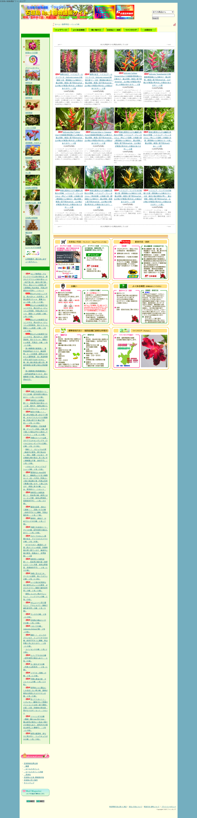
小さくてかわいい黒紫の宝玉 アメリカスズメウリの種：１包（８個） (35, 539)
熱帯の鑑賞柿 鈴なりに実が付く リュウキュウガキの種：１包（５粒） (35, 736)
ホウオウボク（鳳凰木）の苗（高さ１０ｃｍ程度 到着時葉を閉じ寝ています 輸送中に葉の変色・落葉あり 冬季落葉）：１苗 (35, 550)
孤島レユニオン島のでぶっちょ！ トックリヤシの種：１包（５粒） (35, 596)
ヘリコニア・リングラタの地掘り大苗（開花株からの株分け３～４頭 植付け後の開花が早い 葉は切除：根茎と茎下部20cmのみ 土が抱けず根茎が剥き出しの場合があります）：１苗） (157, 185)
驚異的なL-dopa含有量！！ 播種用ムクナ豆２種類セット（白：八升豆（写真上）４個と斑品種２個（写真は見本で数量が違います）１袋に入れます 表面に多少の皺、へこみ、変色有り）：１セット (35, 480)
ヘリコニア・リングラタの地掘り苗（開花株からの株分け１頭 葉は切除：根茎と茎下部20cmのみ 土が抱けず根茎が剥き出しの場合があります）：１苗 (128, 184)
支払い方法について (135, 806)
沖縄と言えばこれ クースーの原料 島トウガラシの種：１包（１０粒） (35, 576)
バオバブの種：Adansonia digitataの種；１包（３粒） (34, 629)
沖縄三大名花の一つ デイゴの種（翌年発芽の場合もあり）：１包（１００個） (35, 394)
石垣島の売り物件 (31, 780)
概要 (26, 766)
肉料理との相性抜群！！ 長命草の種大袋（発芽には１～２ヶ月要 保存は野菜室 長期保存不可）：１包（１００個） (35, 564)
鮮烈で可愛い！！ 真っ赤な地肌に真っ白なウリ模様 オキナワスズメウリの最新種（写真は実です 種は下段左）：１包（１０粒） (35, 417)
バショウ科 (75, 24)
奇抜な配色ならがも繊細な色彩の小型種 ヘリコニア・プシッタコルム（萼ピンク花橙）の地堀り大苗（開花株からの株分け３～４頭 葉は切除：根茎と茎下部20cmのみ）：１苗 (157, 127)
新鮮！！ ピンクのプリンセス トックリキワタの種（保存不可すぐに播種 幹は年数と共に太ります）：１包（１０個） (35, 640)
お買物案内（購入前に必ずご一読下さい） (35, 259)
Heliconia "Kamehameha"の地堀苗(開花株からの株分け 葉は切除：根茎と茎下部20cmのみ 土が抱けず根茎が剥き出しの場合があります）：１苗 (157, 67)
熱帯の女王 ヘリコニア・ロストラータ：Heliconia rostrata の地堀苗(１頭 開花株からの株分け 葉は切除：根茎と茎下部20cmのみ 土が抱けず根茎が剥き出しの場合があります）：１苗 (69, 69)
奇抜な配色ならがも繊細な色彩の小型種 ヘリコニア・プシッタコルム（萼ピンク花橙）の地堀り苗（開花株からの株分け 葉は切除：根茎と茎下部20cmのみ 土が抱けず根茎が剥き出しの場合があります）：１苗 (128, 128)
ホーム (57, 24)
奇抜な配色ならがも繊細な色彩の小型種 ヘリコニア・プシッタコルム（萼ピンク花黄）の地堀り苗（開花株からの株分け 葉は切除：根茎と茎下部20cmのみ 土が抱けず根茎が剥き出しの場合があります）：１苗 (69, 186)
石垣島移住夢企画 (31, 763)
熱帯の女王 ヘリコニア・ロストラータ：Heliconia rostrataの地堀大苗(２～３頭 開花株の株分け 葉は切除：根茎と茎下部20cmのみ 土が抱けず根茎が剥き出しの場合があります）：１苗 (98, 69)
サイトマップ (29, 783)
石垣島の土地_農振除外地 (34, 777)
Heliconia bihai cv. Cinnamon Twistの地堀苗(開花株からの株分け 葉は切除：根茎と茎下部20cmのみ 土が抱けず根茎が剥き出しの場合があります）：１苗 (99, 125)
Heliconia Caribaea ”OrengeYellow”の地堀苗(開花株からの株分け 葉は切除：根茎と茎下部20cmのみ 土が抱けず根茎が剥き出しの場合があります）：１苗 (128, 67)
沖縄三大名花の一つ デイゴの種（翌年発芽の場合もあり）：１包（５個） (35, 530)
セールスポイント (31, 769)
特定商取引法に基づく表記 (118, 806)
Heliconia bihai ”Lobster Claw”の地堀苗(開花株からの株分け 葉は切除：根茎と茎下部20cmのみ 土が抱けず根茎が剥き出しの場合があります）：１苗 (70, 125)
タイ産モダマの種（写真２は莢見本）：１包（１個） (35, 667)
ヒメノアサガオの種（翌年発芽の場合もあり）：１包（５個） (35, 658)
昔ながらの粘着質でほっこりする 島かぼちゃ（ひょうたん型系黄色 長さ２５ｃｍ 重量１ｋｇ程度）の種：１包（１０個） (36, 325)
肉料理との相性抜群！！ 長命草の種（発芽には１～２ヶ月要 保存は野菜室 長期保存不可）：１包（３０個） (35, 498)
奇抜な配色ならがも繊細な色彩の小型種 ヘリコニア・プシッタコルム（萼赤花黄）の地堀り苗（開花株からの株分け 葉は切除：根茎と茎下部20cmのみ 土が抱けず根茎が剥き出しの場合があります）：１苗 (98, 186)
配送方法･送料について (151, 806)
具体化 (27, 775)
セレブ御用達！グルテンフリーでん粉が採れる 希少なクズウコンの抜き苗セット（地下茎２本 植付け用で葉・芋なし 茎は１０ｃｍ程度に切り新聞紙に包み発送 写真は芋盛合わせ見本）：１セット (35, 282)
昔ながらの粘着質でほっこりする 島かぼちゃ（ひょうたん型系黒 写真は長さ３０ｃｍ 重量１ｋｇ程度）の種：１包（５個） (35, 311)
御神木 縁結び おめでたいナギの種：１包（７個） (34, 521)
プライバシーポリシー (169, 806)
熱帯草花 (65, 24)
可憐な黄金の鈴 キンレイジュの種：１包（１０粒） (34, 682)
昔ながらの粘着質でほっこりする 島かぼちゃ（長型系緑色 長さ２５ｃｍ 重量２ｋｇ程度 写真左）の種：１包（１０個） (35, 339)
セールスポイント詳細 (33, 772)
